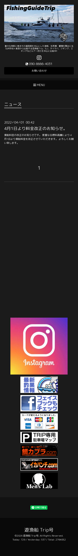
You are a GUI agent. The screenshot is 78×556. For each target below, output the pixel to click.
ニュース (13, 104)
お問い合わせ (39, 70)
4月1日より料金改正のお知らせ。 (35, 128)
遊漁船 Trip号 (39, 530)
